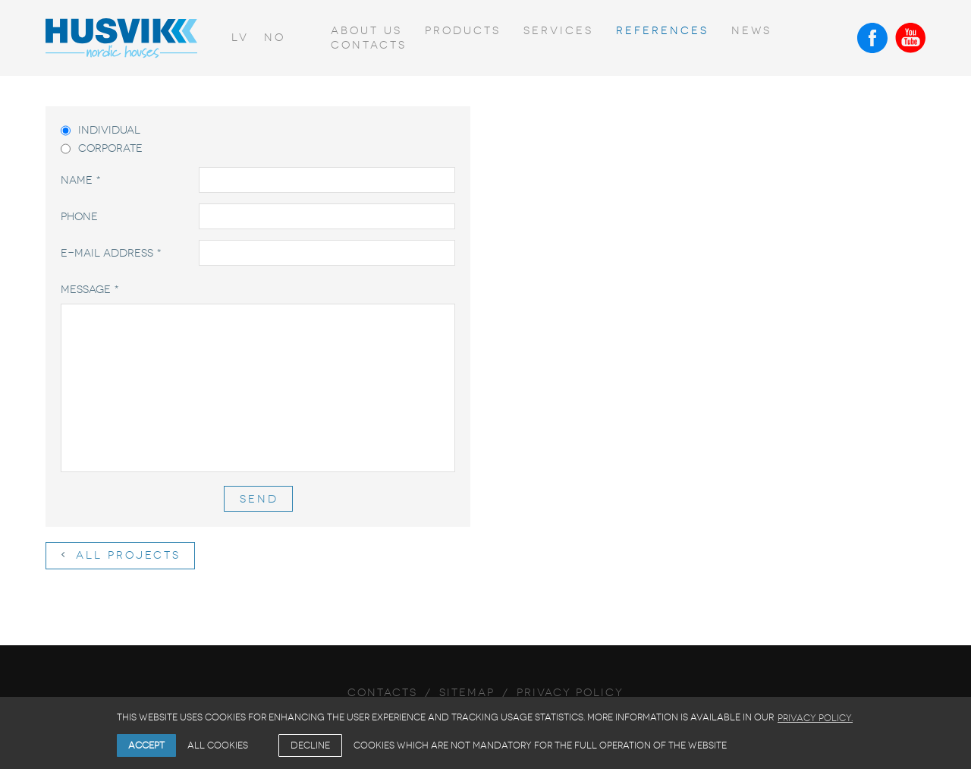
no (274, 37)
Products (463, 30)
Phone (79, 216)
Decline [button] (310, 745)
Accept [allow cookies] (146, 745)
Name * (81, 180)
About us (366, 30)
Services (558, 30)
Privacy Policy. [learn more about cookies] (815, 718)
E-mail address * (111, 253)
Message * (90, 289)
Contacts (369, 45)
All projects (121, 555)
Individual (100, 130)
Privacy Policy (570, 692)
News (751, 30)
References (662, 30)
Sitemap (467, 692)
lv (240, 37)
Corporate (102, 149)
